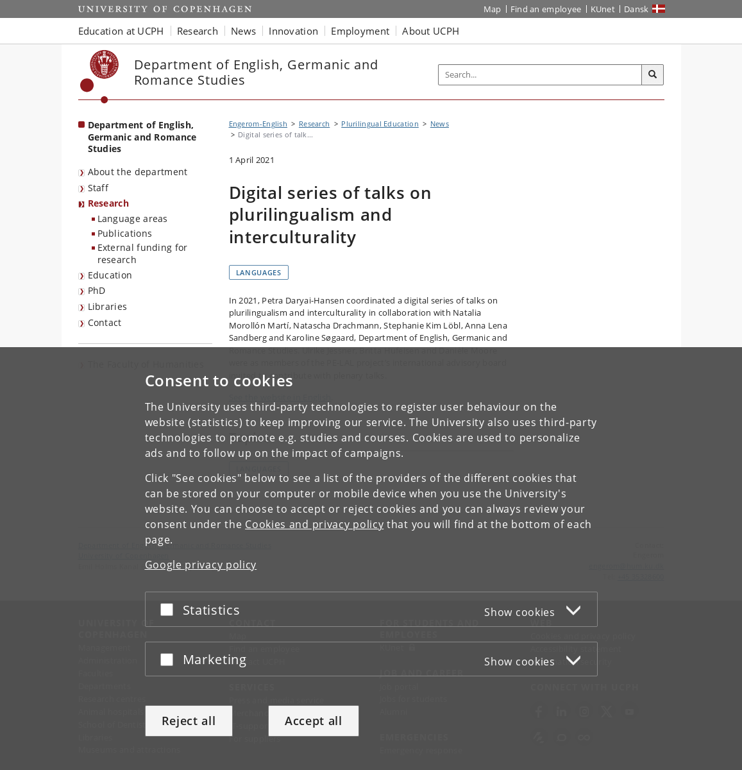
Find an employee (546, 9)
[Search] (652, 75)
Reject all (189, 720)
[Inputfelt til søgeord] (540, 74)
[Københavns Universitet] (99, 76)
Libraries (108, 306)
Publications (125, 233)
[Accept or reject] (170, 609)
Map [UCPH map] (493, 9)
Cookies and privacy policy (314, 524)
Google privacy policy (201, 565)
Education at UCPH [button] (121, 30)
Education (110, 275)
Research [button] (197, 30)
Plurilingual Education (380, 123)
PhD (97, 290)
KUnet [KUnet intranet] (603, 9)
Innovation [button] (293, 30)
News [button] (243, 30)
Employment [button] (360, 30)
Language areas (132, 218)
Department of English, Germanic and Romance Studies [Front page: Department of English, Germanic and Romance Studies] (142, 137)
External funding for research (142, 253)
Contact (105, 322)
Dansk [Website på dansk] (636, 9)
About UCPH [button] (430, 30)
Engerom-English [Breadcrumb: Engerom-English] (258, 123)
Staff (98, 188)
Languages (259, 272)
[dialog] (371, 558)
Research (108, 203)
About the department (138, 172)
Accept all (313, 720)
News (439, 123)
